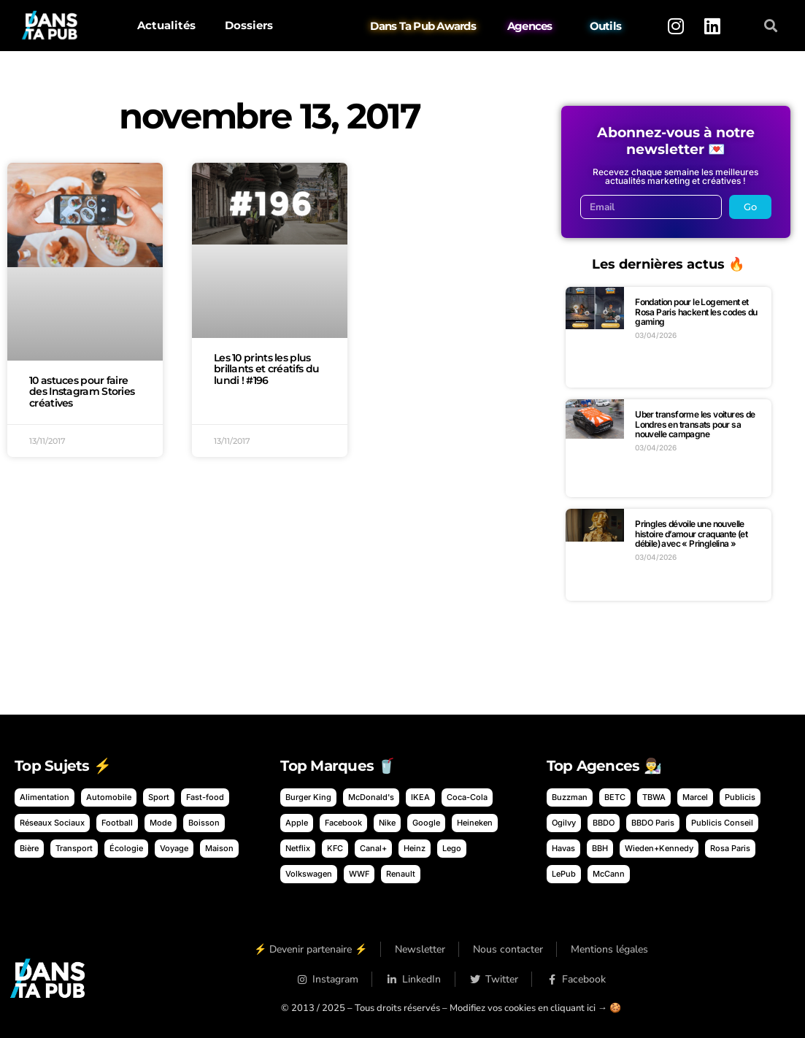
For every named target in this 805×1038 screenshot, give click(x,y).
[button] (770, 26)
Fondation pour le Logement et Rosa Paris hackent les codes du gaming (696, 311)
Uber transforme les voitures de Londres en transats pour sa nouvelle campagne (695, 424)
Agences (529, 26)
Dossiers (249, 25)
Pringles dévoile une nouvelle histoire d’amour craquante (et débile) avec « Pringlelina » (691, 533)
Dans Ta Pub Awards (424, 26)
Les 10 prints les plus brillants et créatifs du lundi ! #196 (266, 369)
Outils (606, 26)
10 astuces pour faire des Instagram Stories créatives (81, 392)
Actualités (166, 25)
